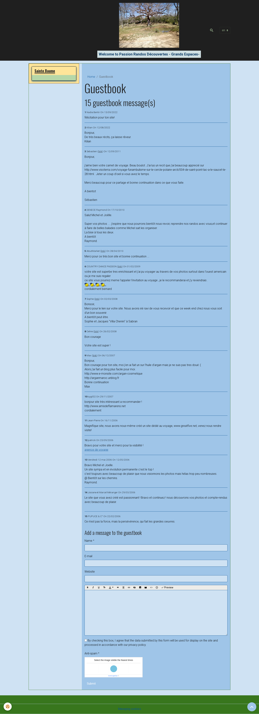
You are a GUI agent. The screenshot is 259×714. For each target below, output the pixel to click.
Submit (91, 683)
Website (90, 571)
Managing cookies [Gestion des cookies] (129, 709)
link (100, 151)
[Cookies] (8, 707)
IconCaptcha (112, 676)
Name (88, 540)
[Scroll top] (251, 706)
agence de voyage (96, 449)
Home (91, 76)
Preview (167, 587)
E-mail (88, 556)
